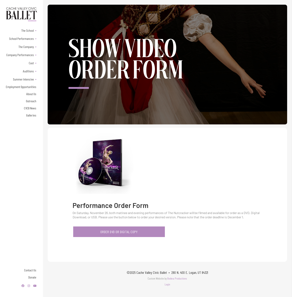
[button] (21, 30)
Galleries (31, 115)
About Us (31, 94)
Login (167, 284)
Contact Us (30, 270)
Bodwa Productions (177, 278)
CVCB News (30, 108)
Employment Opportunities (21, 87)
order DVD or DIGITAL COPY (119, 232)
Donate (32, 277)
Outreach (31, 101)
